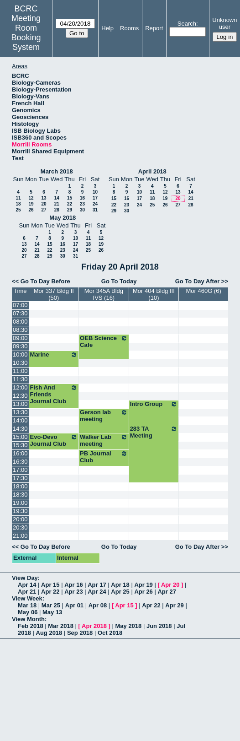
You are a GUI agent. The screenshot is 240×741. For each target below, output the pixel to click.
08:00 (20, 321)
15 (69, 197)
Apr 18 (120, 584)
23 (82, 203)
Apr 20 (170, 584)
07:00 (20, 305)
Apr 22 (50, 591)
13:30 (20, 412)
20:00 (20, 519)
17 (95, 197)
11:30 (20, 379)
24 (95, 203)
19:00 (20, 502)
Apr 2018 (94, 625)
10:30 (20, 362)
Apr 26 (143, 591)
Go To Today (119, 281)
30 (82, 209)
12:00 (20, 387)
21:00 (20, 535)
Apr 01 (74, 605)
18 (18, 203)
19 (30, 203)
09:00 (20, 338)
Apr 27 (166, 591)
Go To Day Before (45, 281)
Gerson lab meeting (104, 415)
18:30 (20, 494)
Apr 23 (73, 591)
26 (30, 209)
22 (69, 203)
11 (18, 197)
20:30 (20, 527)
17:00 (20, 469)
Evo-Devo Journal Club (54, 440)
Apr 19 (143, 584)
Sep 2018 (80, 632)
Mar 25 (51, 605)
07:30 (20, 313)
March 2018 (57, 171)
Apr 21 (27, 591)
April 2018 (152, 171)
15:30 (20, 445)
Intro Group (154, 404)
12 (30, 197)
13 (43, 197)
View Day (25, 577)
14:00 (20, 420)
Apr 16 (73, 584)
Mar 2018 (60, 625)
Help (107, 28)
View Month (28, 619)
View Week (27, 598)
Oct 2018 (110, 632)
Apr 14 (27, 584)
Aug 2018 (49, 632)
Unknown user (224, 23)
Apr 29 (174, 605)
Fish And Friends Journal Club (54, 394)
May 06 (27, 612)
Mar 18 (27, 605)
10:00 (20, 354)
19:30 (20, 511)
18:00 (20, 486)
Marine (54, 354)
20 (43, 203)
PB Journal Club (104, 457)
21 (56, 203)
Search (186, 23)
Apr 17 (97, 584)
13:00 (20, 403)
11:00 (20, 371)
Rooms (129, 28)
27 (43, 209)
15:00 (20, 436)
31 (95, 209)
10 (95, 192)
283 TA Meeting (154, 432)
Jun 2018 (159, 625)
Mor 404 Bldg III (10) (154, 294)
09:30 (20, 346)
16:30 (20, 461)
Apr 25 (120, 591)
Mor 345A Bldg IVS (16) (103, 294)
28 (56, 209)
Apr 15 (50, 584)
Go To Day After (197, 281)
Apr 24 (97, 591)
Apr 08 (98, 605)
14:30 (20, 428)
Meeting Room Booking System (26, 33)
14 (56, 197)
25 (18, 209)
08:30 (20, 329)
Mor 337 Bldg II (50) (54, 294)
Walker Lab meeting (104, 440)
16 (82, 197)
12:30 (20, 395)
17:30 (20, 478)
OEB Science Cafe (104, 341)
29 (69, 209)
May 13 (52, 612)
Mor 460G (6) (203, 290)
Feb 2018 (30, 625)
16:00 (20, 453)
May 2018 (62, 217)
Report (154, 28)
